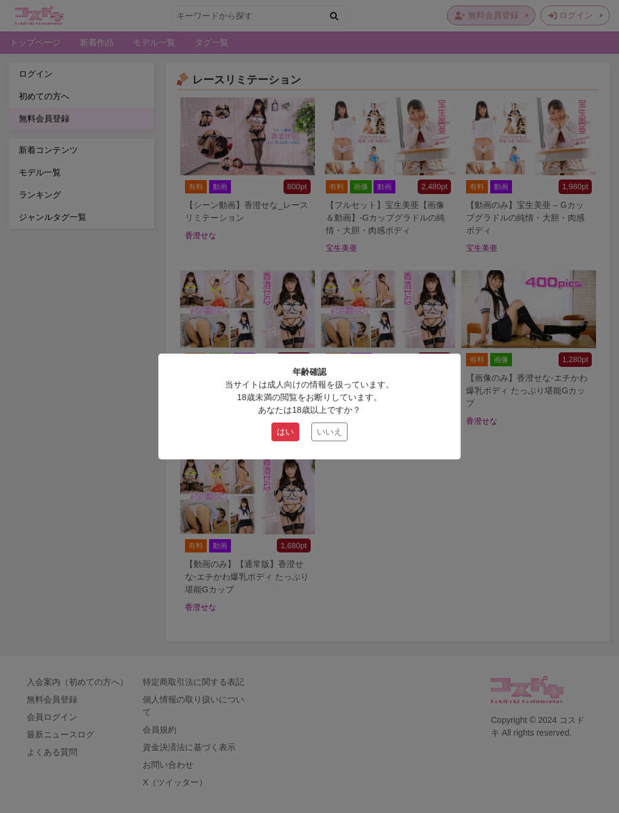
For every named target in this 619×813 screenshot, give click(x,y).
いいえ (329, 431)
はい (285, 431)
